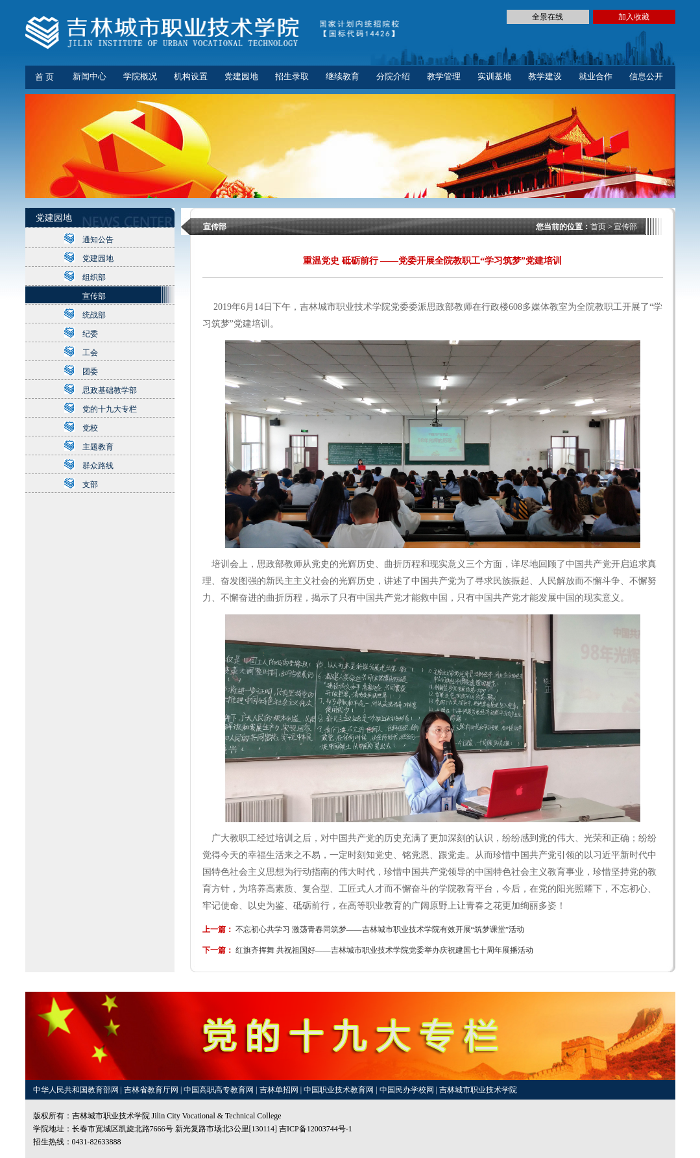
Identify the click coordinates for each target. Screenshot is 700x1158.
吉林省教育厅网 (151, 1089)
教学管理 (444, 76)
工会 (90, 352)
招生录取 (292, 76)
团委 (90, 371)
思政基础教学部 (109, 390)
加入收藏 (633, 16)
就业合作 (595, 76)
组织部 (94, 277)
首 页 (44, 77)
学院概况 (140, 76)
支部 (90, 484)
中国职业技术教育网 (340, 1089)
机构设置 (191, 76)
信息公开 (646, 76)
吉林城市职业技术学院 (478, 1089)
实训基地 (494, 76)
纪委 (90, 333)
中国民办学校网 (408, 1089)
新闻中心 (89, 76)
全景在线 (547, 16)
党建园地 (241, 76)
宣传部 (94, 296)
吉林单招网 (279, 1089)
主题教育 (98, 446)
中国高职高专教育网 (220, 1089)
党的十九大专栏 (109, 409)
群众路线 (98, 465)
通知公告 (98, 239)
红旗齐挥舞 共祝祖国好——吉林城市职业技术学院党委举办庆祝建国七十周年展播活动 (384, 950)
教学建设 (545, 76)
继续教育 (342, 76)
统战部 (94, 315)
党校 (90, 428)
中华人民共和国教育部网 (77, 1089)
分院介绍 (393, 76)
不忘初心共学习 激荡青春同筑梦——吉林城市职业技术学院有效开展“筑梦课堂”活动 (380, 929)
